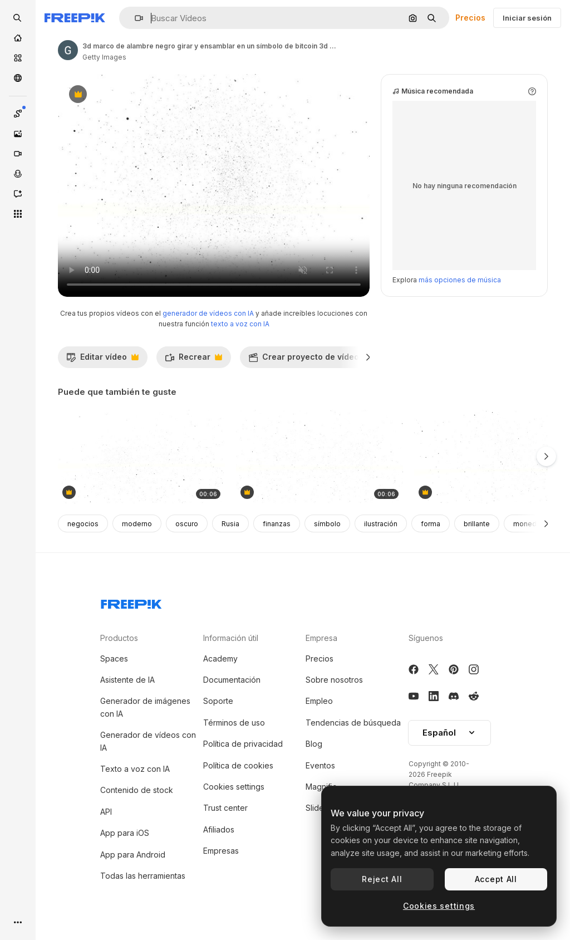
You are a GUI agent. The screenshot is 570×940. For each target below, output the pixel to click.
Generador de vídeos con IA (148, 741)
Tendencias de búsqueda (353, 722)
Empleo (319, 701)
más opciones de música (460, 280)
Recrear (193, 360)
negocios (83, 524)
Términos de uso (234, 722)
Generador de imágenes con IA (145, 707)
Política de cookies (238, 765)
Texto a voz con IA (135, 768)
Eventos (320, 765)
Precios (470, 17)
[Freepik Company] (131, 602)
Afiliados (218, 829)
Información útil (230, 638)
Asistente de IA (127, 679)
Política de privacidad (243, 743)
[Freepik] (75, 17)
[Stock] (18, 58)
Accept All (496, 879)
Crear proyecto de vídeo (309, 360)
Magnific (321, 786)
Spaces (114, 658)
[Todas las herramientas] (18, 214)
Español (449, 732)
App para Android (132, 854)
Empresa (321, 638)
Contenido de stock (136, 790)
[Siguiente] (368, 357)
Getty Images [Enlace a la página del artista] (104, 57)
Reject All (382, 879)
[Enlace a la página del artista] (68, 50)
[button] (134, 18)
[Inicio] (18, 38)
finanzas (277, 524)
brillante (477, 524)
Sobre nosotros (334, 679)
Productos (119, 638)
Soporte (218, 701)
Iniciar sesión (527, 17)
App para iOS (124, 833)
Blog (314, 743)
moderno (137, 524)
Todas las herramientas (142, 875)
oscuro (186, 524)
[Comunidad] (18, 78)
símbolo (327, 524)
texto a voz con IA (240, 324)
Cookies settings (233, 786)
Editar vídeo (102, 360)
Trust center (225, 807)
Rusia (230, 524)
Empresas (221, 850)
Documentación (232, 679)
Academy (220, 658)
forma (430, 524)
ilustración (380, 524)
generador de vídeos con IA (208, 313)
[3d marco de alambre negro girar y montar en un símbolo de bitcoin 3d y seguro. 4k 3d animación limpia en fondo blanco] (141, 457)
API (106, 811)
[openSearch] (18, 18)
